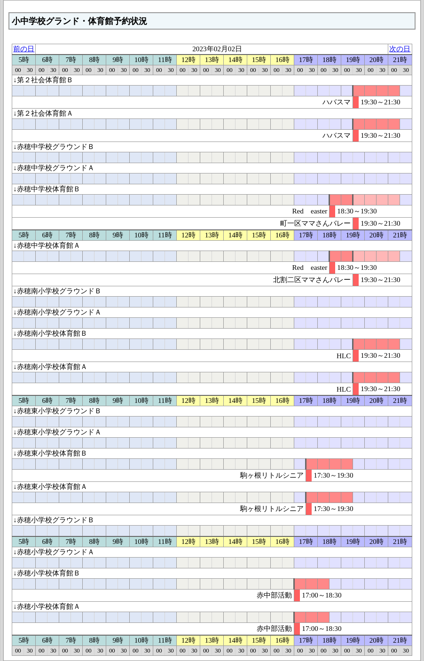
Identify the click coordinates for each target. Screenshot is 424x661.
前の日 (23, 49)
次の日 (399, 49)
